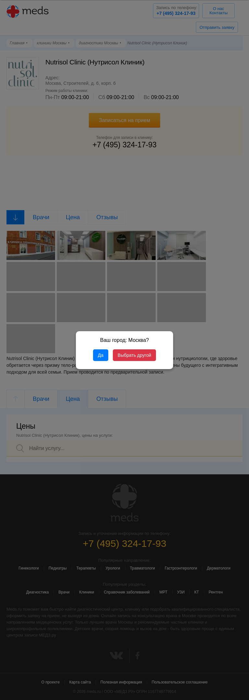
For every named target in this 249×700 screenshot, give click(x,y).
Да (100, 355)
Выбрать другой (134, 355)
